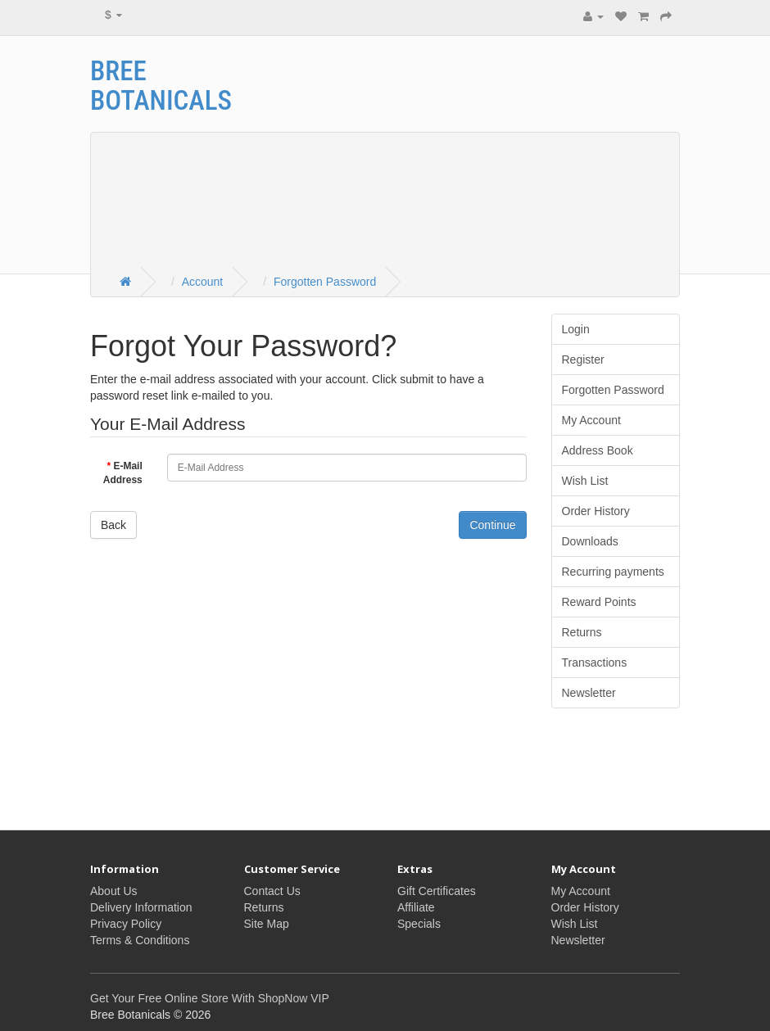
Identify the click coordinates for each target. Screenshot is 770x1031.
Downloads (590, 541)
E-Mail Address (123, 473)
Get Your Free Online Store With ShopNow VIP (209, 998)
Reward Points (599, 601)
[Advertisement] (532, 154)
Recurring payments (613, 571)
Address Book (597, 450)
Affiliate (416, 907)
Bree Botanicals (161, 85)
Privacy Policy (125, 923)
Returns (582, 632)
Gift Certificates (436, 891)
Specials (419, 923)
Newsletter (589, 692)
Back (113, 524)
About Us (114, 891)
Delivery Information (141, 907)
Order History (596, 511)
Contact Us (272, 891)
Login (576, 329)
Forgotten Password (325, 281)
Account (203, 281)
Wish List (585, 480)
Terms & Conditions (139, 940)
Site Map (266, 923)
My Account (591, 420)
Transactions (594, 662)
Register (583, 359)
